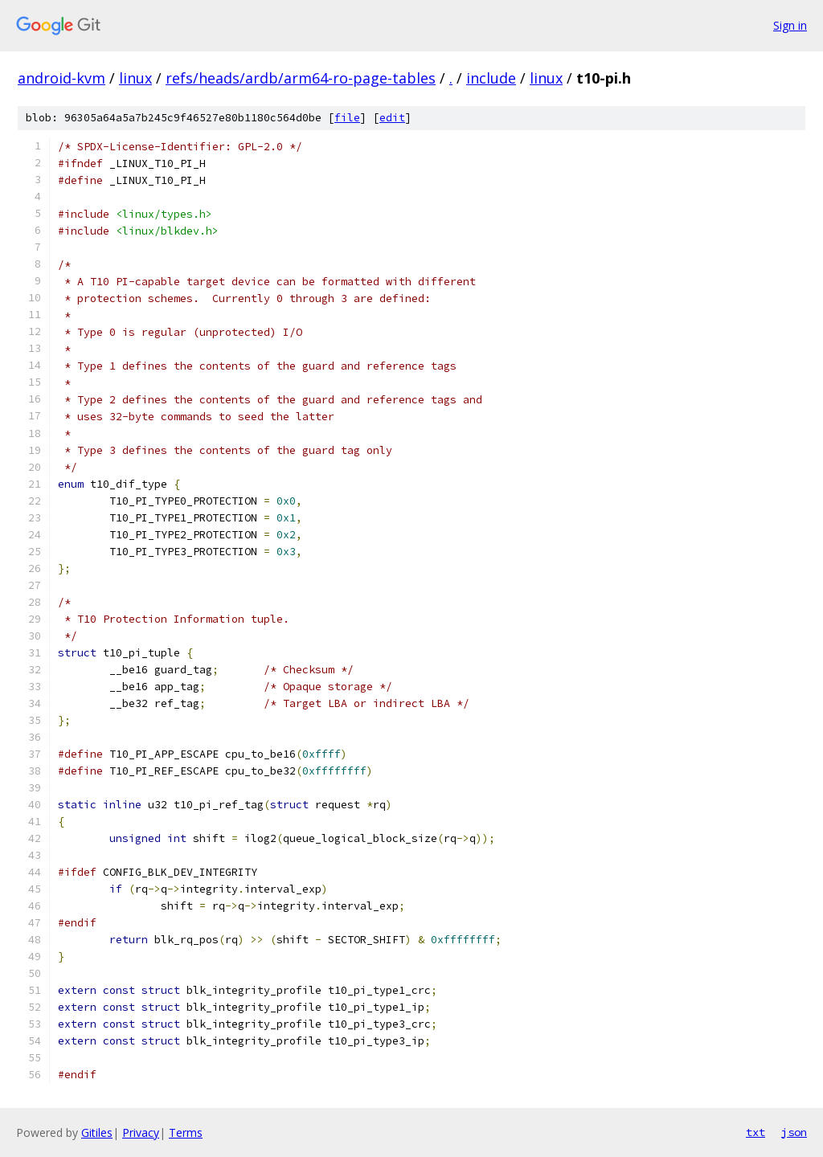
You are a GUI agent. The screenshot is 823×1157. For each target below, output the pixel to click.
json (794, 1132)
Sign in (790, 25)
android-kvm (61, 78)
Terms (186, 1132)
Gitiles (97, 1132)
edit (392, 118)
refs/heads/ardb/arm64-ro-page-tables (301, 78)
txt (755, 1132)
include (491, 78)
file (347, 118)
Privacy (140, 1132)
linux (135, 78)
